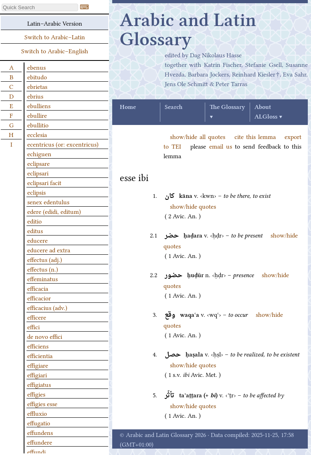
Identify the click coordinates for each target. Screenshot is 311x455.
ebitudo (37, 76)
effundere (39, 441)
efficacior (39, 297)
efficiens (37, 345)
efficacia (37, 288)
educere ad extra (48, 249)
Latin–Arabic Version (54, 22)
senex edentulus (48, 201)
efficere (36, 316)
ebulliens (38, 105)
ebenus (36, 66)
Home (128, 107)
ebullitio (37, 124)
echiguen (39, 153)
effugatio (38, 422)
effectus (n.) (42, 268)
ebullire (37, 115)
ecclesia (37, 134)
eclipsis (36, 191)
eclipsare (38, 163)
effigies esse (42, 403)
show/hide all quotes (197, 136)
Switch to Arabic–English (54, 50)
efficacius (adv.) (47, 307)
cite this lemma (255, 136)
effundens (40, 432)
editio (34, 220)
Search (173, 107)
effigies (36, 393)
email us (220, 145)
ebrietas (37, 86)
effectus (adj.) (44, 259)
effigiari (37, 374)
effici (33, 326)
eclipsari (37, 172)
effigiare (37, 364)
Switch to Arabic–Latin (54, 36)
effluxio (37, 413)
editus (35, 230)
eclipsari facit (44, 182)
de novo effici (44, 336)
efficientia (40, 355)
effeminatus (42, 278)
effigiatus (39, 384)
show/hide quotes (193, 205)
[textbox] (40, 7)
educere (37, 240)
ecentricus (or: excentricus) (63, 143)
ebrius (35, 95)
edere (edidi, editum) (54, 211)
